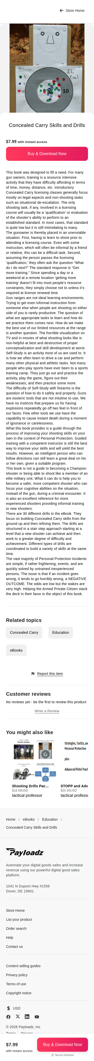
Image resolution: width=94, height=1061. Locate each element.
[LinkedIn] (27, 1016)
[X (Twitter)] (18, 1016)
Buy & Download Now (47, 154)
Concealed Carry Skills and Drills (31, 827)
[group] (35, 769)
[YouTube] (36, 1016)
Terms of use (16, 984)
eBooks (16, 650)
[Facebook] (8, 1016)
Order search (16, 929)
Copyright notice (18, 993)
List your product (19, 919)
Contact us (14, 947)
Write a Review (47, 711)
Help (9, 938)
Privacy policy (17, 975)
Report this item (47, 674)
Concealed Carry (24, 632)
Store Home (72, 11)
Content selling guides (23, 966)
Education (60, 632)
